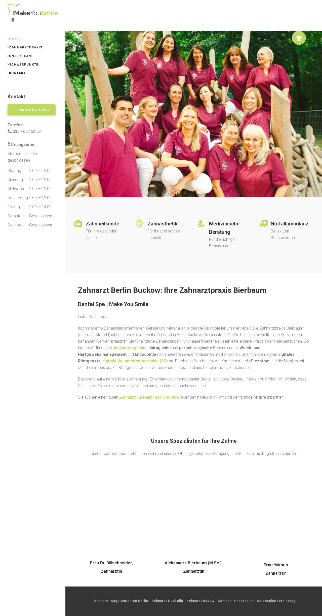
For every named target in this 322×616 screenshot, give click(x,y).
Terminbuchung (31, 110)
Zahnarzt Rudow (200, 601)
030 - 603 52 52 (27, 131)
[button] (299, 38)
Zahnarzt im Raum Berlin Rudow (149, 397)
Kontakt (224, 601)
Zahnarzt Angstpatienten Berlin (121, 601)
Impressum (244, 601)
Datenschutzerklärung (276, 601)
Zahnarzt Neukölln (167, 601)
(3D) (135, 361)
